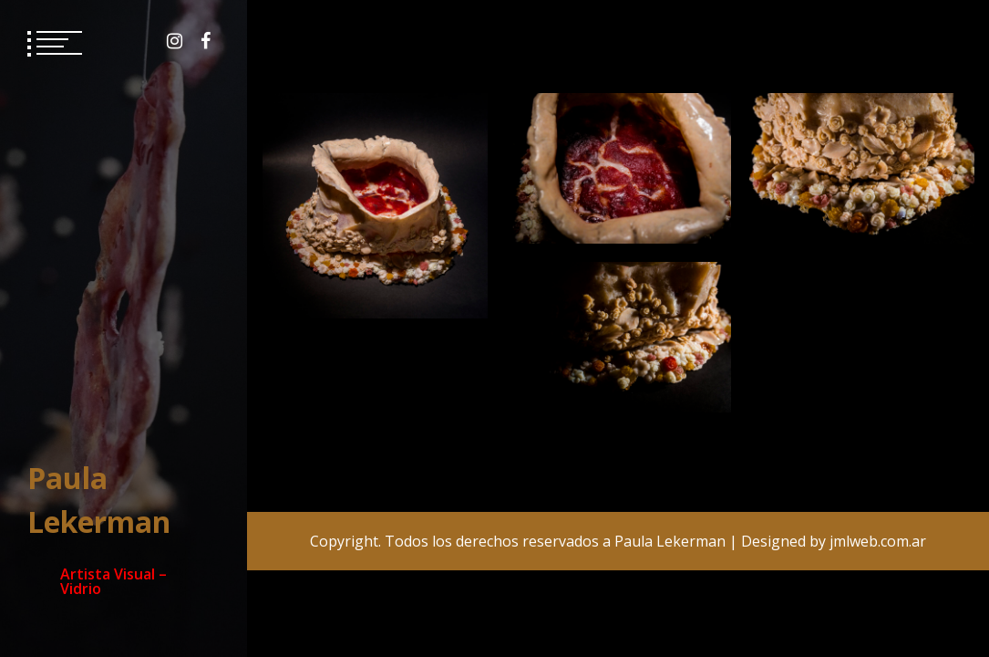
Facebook (205, 41)
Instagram (174, 41)
